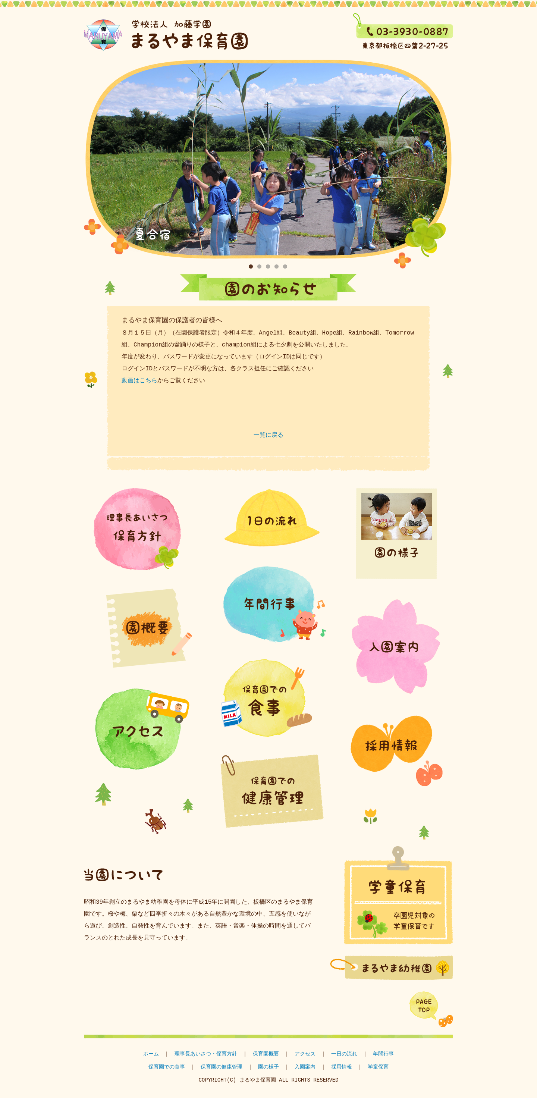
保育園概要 (266, 1054)
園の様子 (268, 1067)
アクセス (305, 1054)
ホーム (151, 1054)
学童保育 (378, 1067)
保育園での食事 (166, 1067)
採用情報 (341, 1067)
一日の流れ (344, 1054)
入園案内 (305, 1067)
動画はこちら (139, 381)
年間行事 (383, 1054)
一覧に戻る (268, 435)
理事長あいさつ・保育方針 (206, 1054)
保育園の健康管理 (221, 1067)
